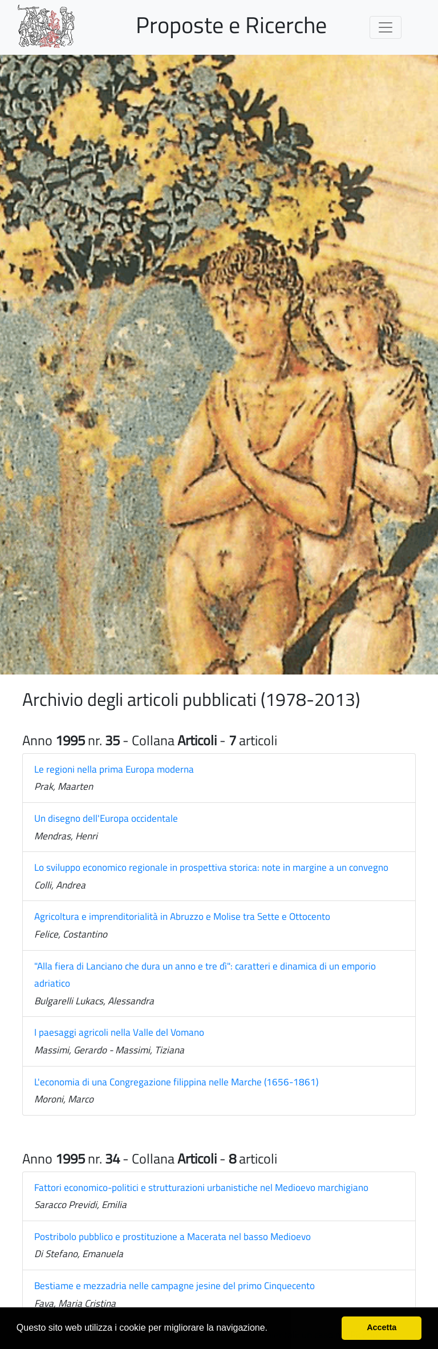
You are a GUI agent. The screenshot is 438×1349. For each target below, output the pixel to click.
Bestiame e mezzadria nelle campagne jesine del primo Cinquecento (174, 1285)
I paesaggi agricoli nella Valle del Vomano (119, 1032)
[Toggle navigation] (386, 27)
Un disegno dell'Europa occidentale (106, 818)
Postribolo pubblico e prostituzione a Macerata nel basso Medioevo (172, 1236)
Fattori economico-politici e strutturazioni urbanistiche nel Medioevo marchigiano (201, 1187)
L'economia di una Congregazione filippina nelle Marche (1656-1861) (176, 1082)
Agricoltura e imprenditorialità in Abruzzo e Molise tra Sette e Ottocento (182, 916)
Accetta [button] (381, 1327)
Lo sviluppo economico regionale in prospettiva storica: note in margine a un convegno (211, 867)
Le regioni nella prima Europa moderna (114, 769)
